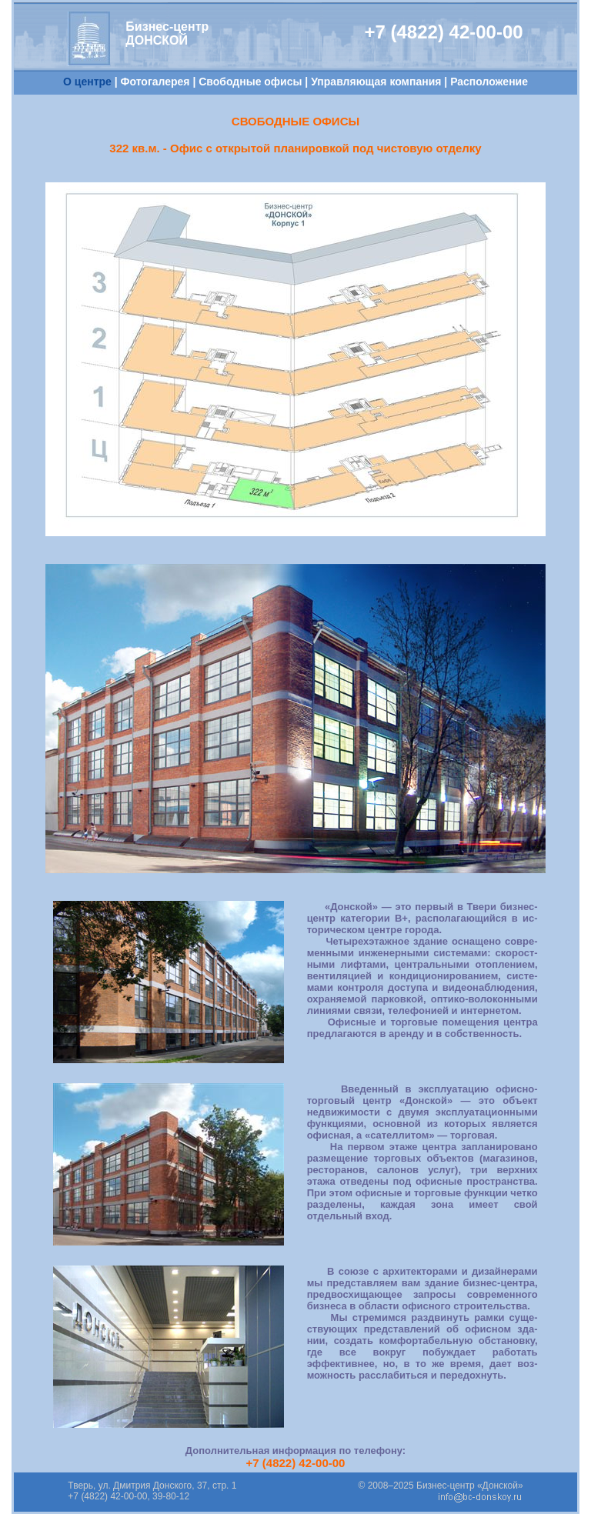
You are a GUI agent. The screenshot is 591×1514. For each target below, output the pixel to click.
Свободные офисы (250, 81)
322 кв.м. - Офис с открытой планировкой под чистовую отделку (295, 148)
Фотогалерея (155, 81)
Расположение (489, 81)
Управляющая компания (376, 81)
